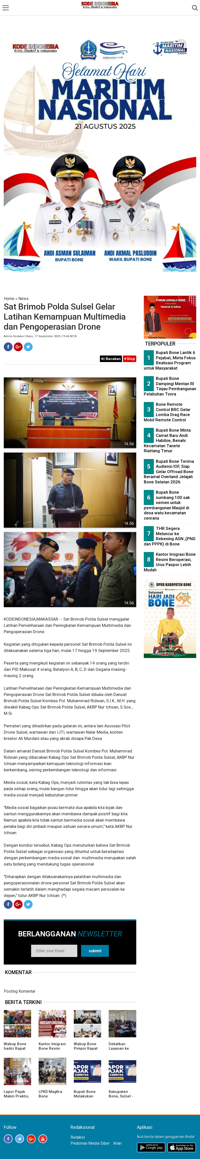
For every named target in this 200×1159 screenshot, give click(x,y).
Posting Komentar (19, 991)
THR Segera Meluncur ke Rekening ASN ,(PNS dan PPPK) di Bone (169, 536)
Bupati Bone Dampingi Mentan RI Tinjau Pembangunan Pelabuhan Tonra (170, 386)
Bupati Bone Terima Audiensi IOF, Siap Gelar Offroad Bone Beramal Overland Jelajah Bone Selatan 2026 (169, 471)
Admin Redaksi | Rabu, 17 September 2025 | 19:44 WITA (40, 336)
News (23, 298)
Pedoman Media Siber (90, 1143)
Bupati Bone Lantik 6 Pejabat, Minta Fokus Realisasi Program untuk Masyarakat (170, 360)
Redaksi (78, 1137)
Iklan (117, 1143)
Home (9, 298)
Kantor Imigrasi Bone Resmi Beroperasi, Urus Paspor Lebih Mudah (170, 562)
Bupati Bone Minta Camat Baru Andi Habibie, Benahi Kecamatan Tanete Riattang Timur (167, 440)
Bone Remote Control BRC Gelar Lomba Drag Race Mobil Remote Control (167, 412)
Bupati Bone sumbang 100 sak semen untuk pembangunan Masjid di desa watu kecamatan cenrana (167, 505)
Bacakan (111, 359)
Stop (129, 359)
